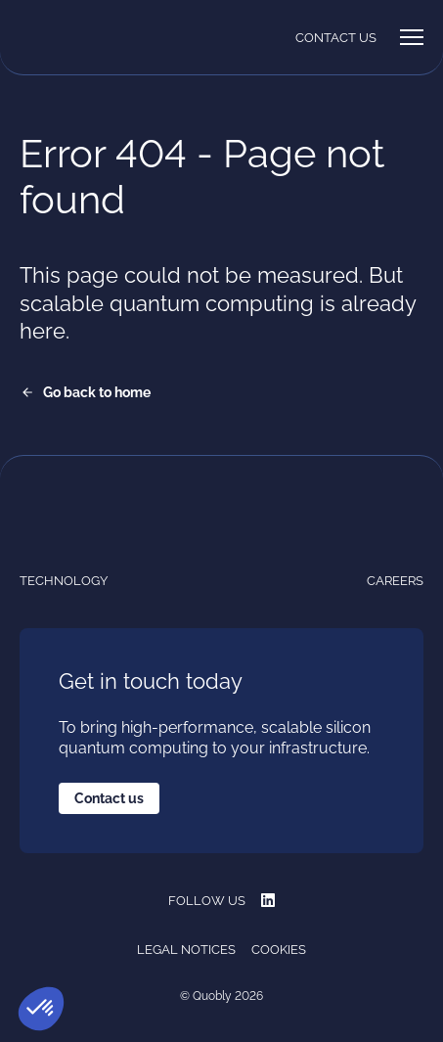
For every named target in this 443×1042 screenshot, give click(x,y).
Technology (64, 580)
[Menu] (411, 37)
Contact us (336, 37)
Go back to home (97, 392)
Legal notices (186, 949)
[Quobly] (68, 37)
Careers (395, 580)
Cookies (278, 949)
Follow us (221, 900)
